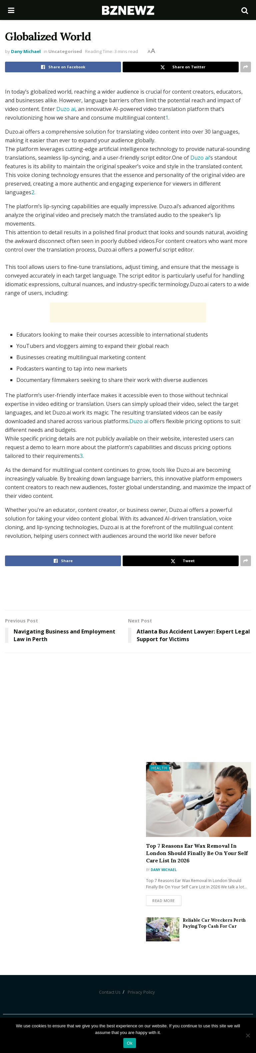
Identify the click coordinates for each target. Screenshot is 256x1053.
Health (159, 767)
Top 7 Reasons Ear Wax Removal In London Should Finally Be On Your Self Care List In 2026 (197, 853)
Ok (129, 1043)
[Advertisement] (128, 313)
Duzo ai (65, 109)
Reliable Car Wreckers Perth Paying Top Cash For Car (214, 923)
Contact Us (110, 992)
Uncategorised (65, 51)
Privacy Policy (141, 992)
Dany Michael (26, 51)
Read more (163, 900)
